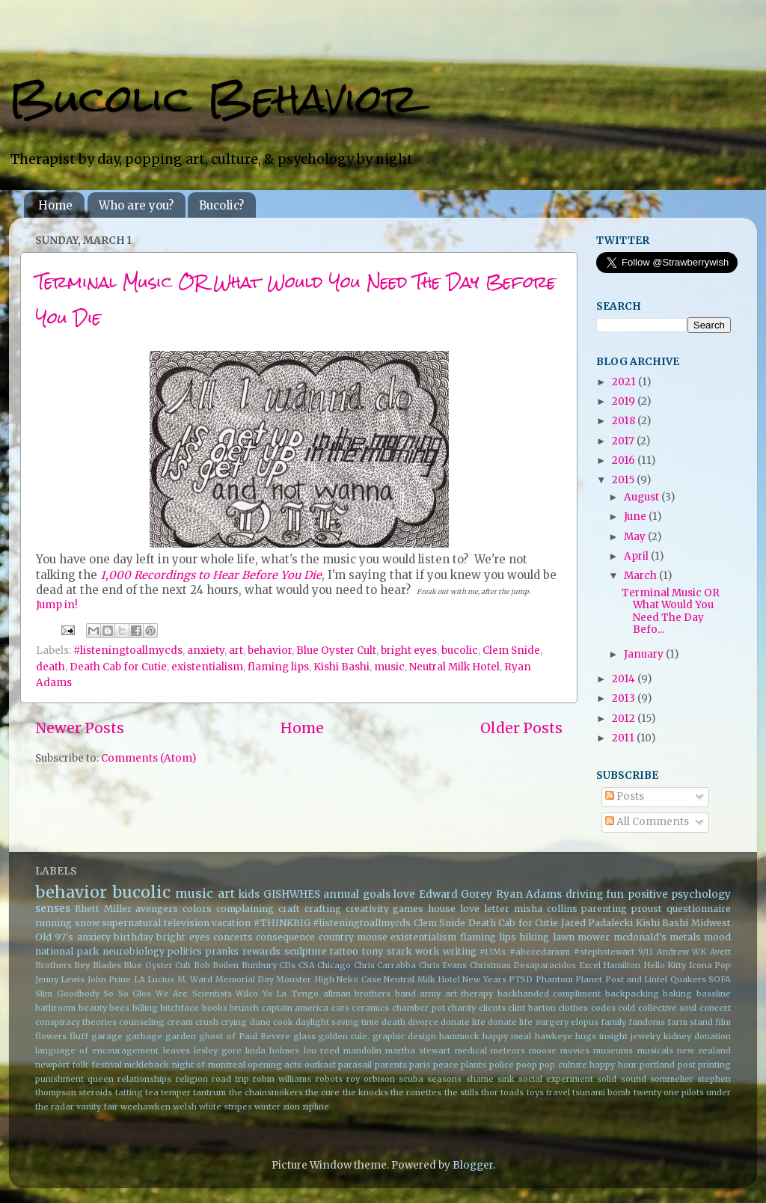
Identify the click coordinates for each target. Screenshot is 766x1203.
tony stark (386, 951)
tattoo (344, 951)
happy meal (506, 1036)
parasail (355, 1064)
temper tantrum (193, 1092)
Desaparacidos (544, 965)
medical (471, 1050)
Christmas (490, 965)
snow (87, 922)
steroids (95, 1092)
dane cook (271, 1022)
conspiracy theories (76, 1022)
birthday (133, 937)
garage (107, 1036)
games (408, 908)
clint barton (532, 1007)
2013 (624, 698)
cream (180, 1022)
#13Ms (492, 951)
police (501, 1064)
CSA (306, 965)
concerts (233, 937)
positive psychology (680, 894)
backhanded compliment (549, 993)
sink (506, 1079)
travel (558, 1092)
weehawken (145, 1106)
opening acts (274, 1064)
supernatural (131, 922)
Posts (624, 796)
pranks (222, 951)
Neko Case (359, 979)
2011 (624, 738)
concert (715, 1007)
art (236, 650)
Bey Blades (97, 965)
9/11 (645, 951)
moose (543, 1050)
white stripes (225, 1106)
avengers (156, 908)
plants (473, 1064)
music (389, 667)
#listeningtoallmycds (128, 650)
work (427, 951)
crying (234, 1022)
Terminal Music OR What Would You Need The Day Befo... (671, 611)
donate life (463, 1022)
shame (480, 1079)
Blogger (473, 1165)
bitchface (179, 1007)
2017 (624, 441)
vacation (231, 922)
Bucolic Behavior (213, 98)
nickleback (146, 1064)
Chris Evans (443, 965)
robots (329, 1079)
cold (626, 1007)
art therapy (469, 993)
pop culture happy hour (588, 1064)
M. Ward (194, 979)
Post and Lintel (636, 979)
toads (512, 1092)
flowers (51, 1036)
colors (197, 908)
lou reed (322, 1050)
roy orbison (370, 1079)
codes (603, 1007)
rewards (261, 951)
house (442, 908)
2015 (624, 480)
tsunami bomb (601, 1092)
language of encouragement (97, 1050)
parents (391, 1064)
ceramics (370, 1007)
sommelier (671, 1079)
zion (291, 1106)
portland (657, 1064)
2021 (625, 382)
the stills (461, 1092)
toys (535, 1092)
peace (446, 1064)
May (636, 536)
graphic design (404, 1036)
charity (461, 1007)
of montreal (220, 1064)
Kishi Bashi (341, 667)
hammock (459, 1036)
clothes (573, 1007)
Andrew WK (682, 951)
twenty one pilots (669, 1092)
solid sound (621, 1079)
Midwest (711, 922)
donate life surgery (528, 1022)
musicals (655, 1050)
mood (717, 937)
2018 (624, 420)
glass (304, 1036)
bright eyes (409, 650)
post (687, 1064)
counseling (142, 1022)
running (53, 922)
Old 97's (54, 937)
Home (55, 205)
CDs (287, 965)
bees (119, 1007)
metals (685, 937)
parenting (604, 908)
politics (185, 951)
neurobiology (133, 951)
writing (460, 951)
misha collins (545, 908)
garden (180, 1036)
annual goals (356, 894)
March (641, 575)
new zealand (704, 1050)
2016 (624, 460)
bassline (713, 993)
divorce (423, 1022)
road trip (230, 1079)
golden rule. (344, 1036)
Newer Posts (79, 728)
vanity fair (97, 1106)
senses (52, 908)
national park (67, 951)
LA (139, 979)
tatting (129, 1092)
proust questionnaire (681, 908)
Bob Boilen (216, 965)
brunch (244, 1007)
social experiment (555, 1079)
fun (615, 894)
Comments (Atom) (148, 758)
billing (145, 1007)
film (723, 1022)
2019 (624, 401)
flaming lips (278, 667)
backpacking (632, 993)
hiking (534, 937)
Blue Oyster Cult (336, 650)
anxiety (205, 650)
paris (419, 1064)
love (404, 894)
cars (340, 1007)
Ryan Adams (529, 894)
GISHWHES (291, 894)
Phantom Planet (569, 979)
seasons (444, 1079)
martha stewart (417, 1050)
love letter (484, 908)
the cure (322, 1092)
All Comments (647, 821)
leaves (176, 1050)
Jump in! (57, 605)
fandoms (646, 1022)
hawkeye (553, 1036)
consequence (285, 937)
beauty (93, 1007)
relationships (144, 1079)
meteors (508, 1050)
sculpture (305, 951)
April (637, 556)
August (642, 497)
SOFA (719, 979)
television (186, 922)
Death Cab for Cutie (118, 667)
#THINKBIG (282, 922)
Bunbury (259, 965)
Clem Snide (511, 650)
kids (249, 894)
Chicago (334, 965)
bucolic (459, 650)
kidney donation (697, 1036)
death (50, 667)
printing (714, 1064)
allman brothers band (369, 993)
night (183, 1064)
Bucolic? (221, 205)
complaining (245, 908)
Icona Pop (710, 965)
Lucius (160, 979)
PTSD (521, 979)
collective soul (667, 1007)
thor (489, 1092)
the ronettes (415, 1092)
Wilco (247, 993)
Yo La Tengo (291, 993)
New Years (484, 979)
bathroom (55, 1007)
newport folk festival (78, 1064)
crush (206, 1022)
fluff (79, 1036)
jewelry (646, 1036)
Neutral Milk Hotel (454, 667)
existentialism (207, 667)
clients (492, 1007)
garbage (144, 1036)
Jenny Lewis (60, 979)
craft (289, 908)
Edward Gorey (456, 894)
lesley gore (218, 1050)
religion (192, 1079)
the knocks (365, 1092)
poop (526, 1064)
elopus (584, 1022)
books (214, 1007)
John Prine (109, 979)
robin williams (282, 1079)
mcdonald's (640, 937)
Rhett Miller (103, 908)
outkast (320, 1064)
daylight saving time (337, 1022)
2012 (624, 718)
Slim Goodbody (67, 993)
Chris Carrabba (385, 965)
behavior (270, 650)
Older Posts (521, 728)
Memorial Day (244, 979)
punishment (59, 1079)
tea (152, 1092)
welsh (185, 1106)
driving (584, 894)
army (430, 993)
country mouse (353, 937)
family (613, 1022)
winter (267, 1106)
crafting (322, 908)
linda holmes (272, 1050)
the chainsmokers (266, 1092)
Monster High (305, 979)
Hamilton (621, 965)
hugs (585, 1036)
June (636, 516)
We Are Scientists (194, 993)
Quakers (688, 979)
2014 (624, 679)
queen (101, 1079)
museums (613, 1050)
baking (677, 993)
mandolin (362, 1050)
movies (574, 1050)
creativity (367, 908)
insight (613, 1036)
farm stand (690, 1022)
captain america (295, 1007)
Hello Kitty (664, 965)
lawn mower (581, 937)
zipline (315, 1106)
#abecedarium (539, 951)
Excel (590, 965)
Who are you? (136, 205)
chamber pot (418, 1007)
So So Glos (127, 993)
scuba (411, 1079)
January (645, 654)
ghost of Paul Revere (244, 1036)
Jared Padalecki (597, 922)
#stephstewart (604, 951)
